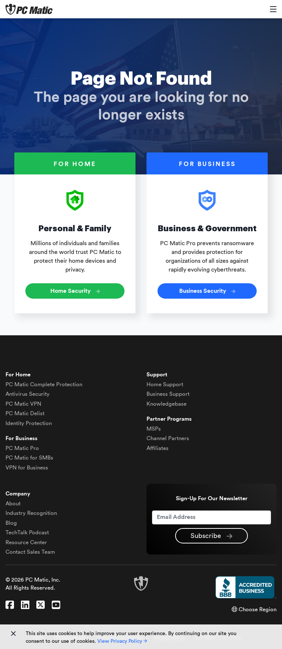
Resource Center (26, 542)
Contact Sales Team (30, 552)
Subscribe (211, 536)
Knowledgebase (167, 404)
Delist (25, 413)
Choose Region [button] (254, 609)
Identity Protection (29, 423)
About (13, 503)
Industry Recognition (31, 513)
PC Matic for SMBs (29, 458)
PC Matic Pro (22, 448)
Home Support (165, 384)
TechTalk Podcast (27, 532)
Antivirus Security (28, 394)
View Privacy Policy (122, 641)
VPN (23, 404)
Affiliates (158, 448)
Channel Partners (168, 438)
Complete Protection (44, 384)
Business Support (168, 394)
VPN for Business (27, 468)
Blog (11, 523)
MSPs (154, 429)
